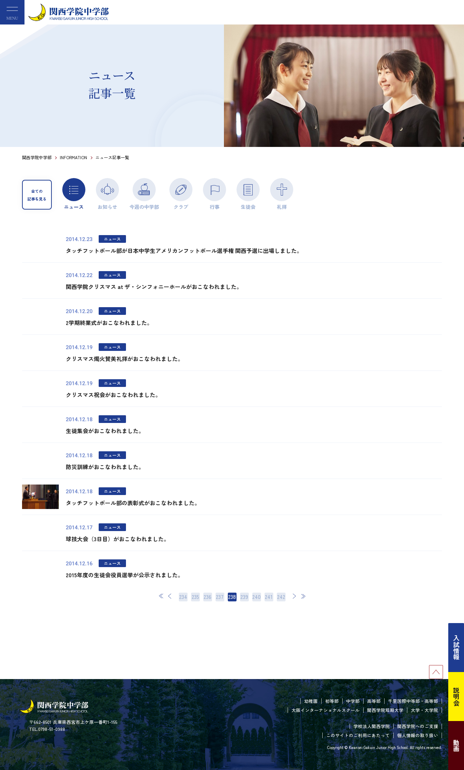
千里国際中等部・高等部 (413, 701)
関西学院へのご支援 (417, 726)
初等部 (332, 701)
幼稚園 (311, 701)
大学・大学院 (424, 710)
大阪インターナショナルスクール (325, 710)
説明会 (456, 696)
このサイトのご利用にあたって (358, 735)
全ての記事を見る (37, 195)
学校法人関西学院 (371, 726)
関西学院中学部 (36, 157)
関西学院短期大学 (385, 710)
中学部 (353, 701)
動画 (456, 745)
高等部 (374, 701)
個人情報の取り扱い (417, 735)
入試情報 (456, 647)
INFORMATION (73, 157)
